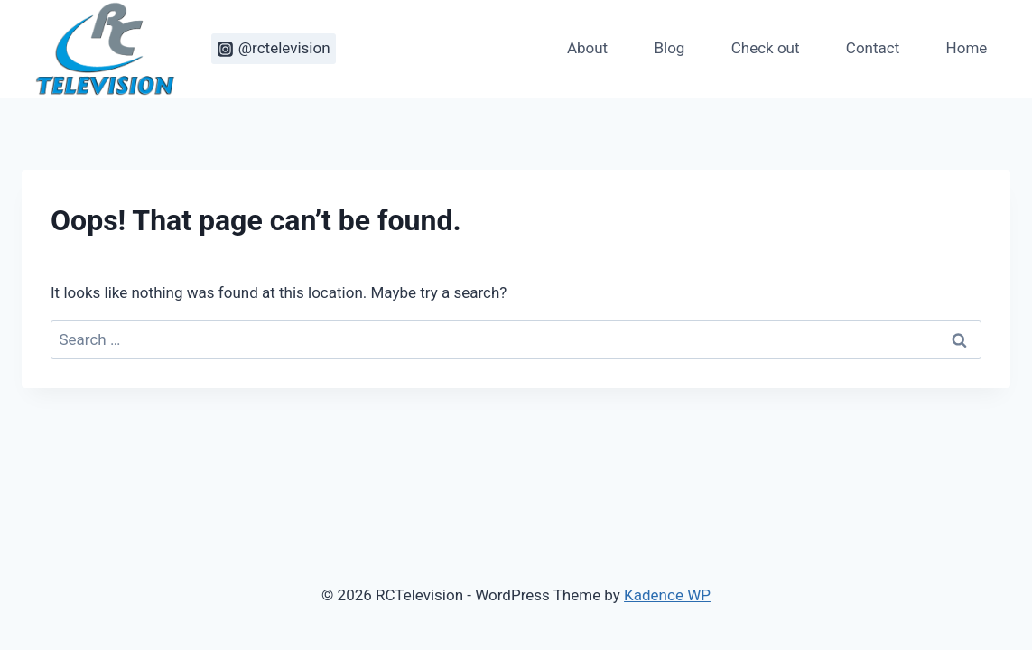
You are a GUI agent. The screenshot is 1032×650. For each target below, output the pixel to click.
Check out (765, 48)
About (587, 48)
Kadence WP (667, 595)
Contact (872, 48)
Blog (669, 48)
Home (967, 48)
